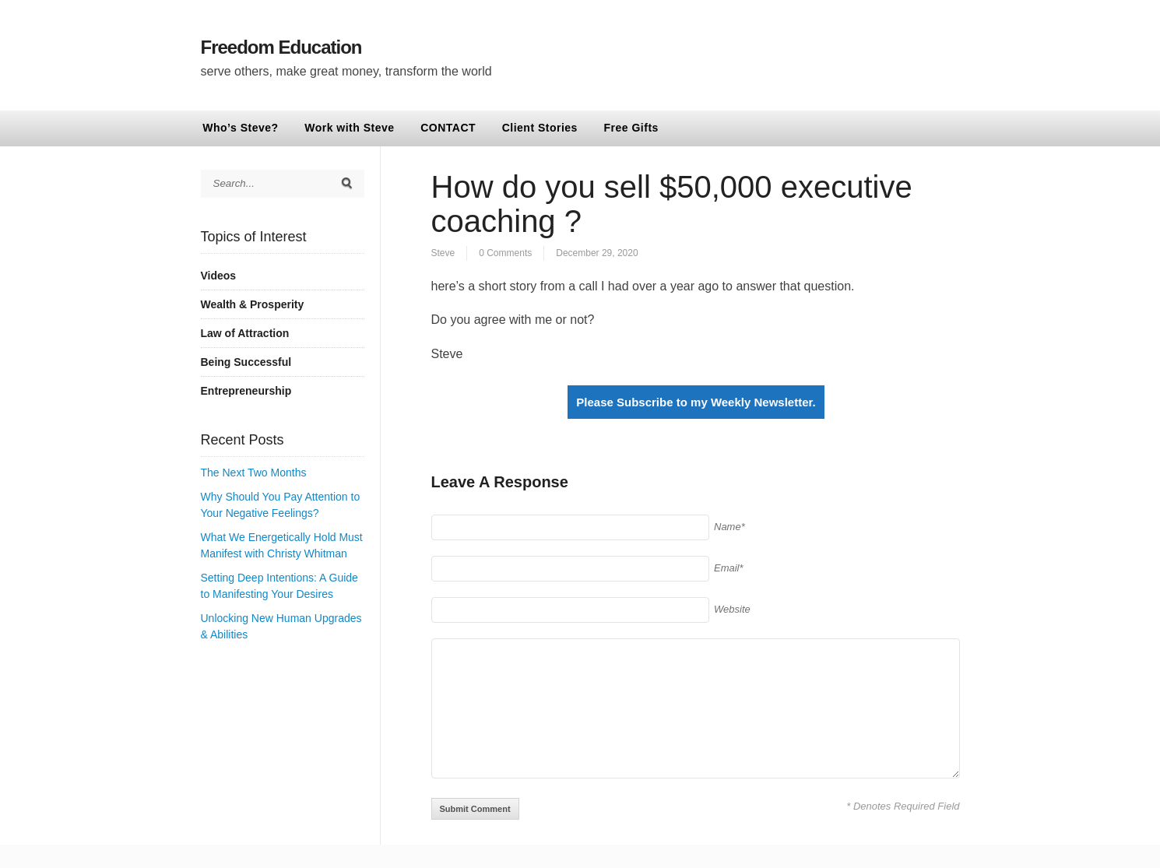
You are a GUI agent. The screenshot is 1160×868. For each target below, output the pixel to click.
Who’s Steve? (240, 127)
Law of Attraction (245, 333)
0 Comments (505, 253)
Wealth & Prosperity (252, 304)
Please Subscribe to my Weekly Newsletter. (695, 402)
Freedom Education (281, 47)
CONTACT (448, 127)
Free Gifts (631, 127)
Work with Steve (349, 127)
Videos (219, 275)
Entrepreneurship (246, 391)
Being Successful (246, 362)
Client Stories (540, 127)
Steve (443, 253)
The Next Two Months (254, 472)
